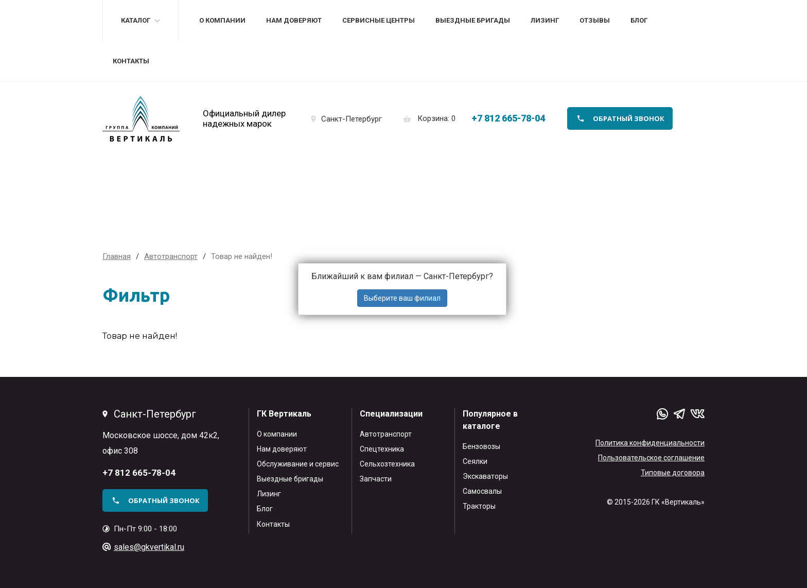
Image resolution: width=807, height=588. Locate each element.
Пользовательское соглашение (651, 458)
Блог (638, 20)
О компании (222, 20)
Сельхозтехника (387, 464)
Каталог (135, 20)
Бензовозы (481, 446)
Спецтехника (382, 449)
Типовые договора (673, 473)
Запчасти (376, 479)
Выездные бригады (472, 20)
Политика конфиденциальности (650, 443)
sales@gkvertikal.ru (149, 547)
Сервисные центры (378, 20)
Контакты (131, 61)
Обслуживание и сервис (298, 464)
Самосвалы (482, 491)
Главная (116, 256)
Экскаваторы (485, 476)
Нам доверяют (294, 20)
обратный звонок (628, 118)
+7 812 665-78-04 (508, 118)
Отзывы (595, 20)
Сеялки (475, 461)
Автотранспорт (386, 434)
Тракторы (479, 506)
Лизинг (545, 20)
